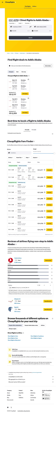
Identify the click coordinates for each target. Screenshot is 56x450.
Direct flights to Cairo (13, 336)
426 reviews (17, 311)
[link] (48, 260)
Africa (12, 53)
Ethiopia (16, 53)
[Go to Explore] (2, 19)
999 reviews (17, 303)
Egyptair (17, 307)
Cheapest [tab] (11, 71)
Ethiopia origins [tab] (12, 328)
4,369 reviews (18, 262)
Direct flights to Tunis (13, 338)
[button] (2, 2)
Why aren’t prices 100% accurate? (31, 382)
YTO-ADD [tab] (27, 129)
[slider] (54, 153)
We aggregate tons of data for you (31, 379)
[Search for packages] (2, 15)
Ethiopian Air (18, 298)
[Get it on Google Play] (46, 395)
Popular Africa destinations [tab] (15, 325)
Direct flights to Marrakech (14, 340)
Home (8, 53)
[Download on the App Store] (46, 398)
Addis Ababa (22, 53)
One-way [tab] (24, 71)
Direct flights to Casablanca (37, 336)
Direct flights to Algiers (36, 338)
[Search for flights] (2, 6)
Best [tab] (18, 71)
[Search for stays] (2, 9)
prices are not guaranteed (37, 372)
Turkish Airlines (18, 258)
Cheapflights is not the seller (31, 377)
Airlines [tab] (43, 325)
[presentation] (50, 20)
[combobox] (28, 23)
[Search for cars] (2, 12)
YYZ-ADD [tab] (34, 129)
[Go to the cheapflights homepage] (10, 2)
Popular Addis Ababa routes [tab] (31, 325)
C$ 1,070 (13, 20)
